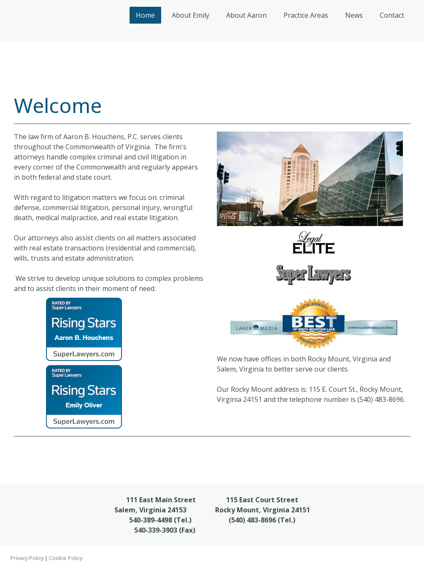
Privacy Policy (27, 558)
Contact (392, 15)
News (354, 15)
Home (145, 15)
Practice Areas (306, 15)
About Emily (190, 15)
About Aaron (246, 15)
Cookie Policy (65, 558)
